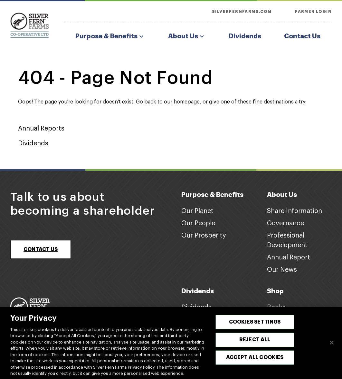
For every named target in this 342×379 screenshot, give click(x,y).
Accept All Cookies (255, 359)
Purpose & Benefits (110, 36)
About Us (187, 36)
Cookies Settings (255, 324)
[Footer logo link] (30, 306)
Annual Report (288, 257)
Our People (198, 223)
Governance (285, 223)
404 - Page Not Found (115, 78)
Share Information (294, 211)
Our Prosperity (203, 235)
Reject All (255, 342)
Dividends (245, 36)
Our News (282, 270)
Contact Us (302, 36)
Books (276, 307)
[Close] (332, 345)
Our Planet (197, 211)
